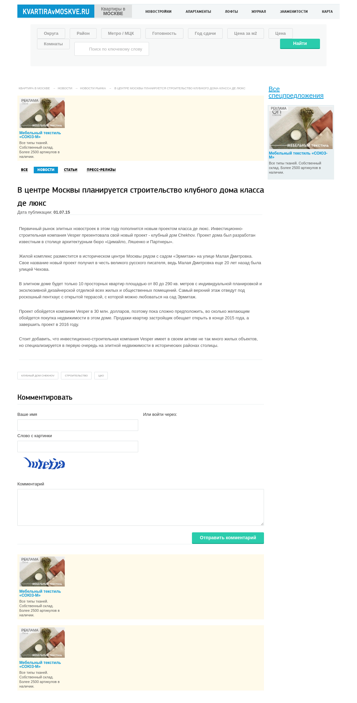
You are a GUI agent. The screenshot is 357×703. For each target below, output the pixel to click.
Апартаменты (198, 12)
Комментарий (30, 483)
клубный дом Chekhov (37, 375)
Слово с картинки (34, 435)
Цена (280, 33)
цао (101, 375)
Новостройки (158, 12)
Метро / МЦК (121, 33)
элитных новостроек (76, 228)
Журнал (259, 12)
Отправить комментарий (228, 537)
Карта (327, 12)
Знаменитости (294, 12)
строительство (76, 375)
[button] (148, 424)
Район (83, 33)
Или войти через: (160, 414)
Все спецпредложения (296, 92)
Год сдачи (205, 33)
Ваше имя (27, 414)
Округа (51, 33)
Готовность (164, 33)
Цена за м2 (245, 33)
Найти (300, 43)
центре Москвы (126, 256)
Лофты (231, 12)
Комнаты (53, 43)
